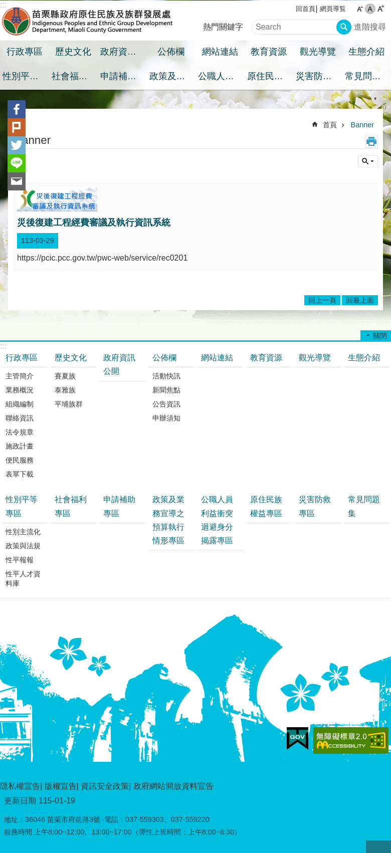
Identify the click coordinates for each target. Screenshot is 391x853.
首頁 (330, 125)
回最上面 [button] (378, 846)
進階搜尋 (370, 27)
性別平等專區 (26, 76)
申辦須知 (166, 418)
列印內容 (371, 141)
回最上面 (360, 300)
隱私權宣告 (20, 786)
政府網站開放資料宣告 (173, 786)
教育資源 (269, 52)
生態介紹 (366, 52)
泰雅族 (65, 390)
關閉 (380, 336)
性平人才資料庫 (23, 578)
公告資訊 (166, 404)
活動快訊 (166, 376)
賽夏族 (65, 376)
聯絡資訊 (20, 418)
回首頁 (305, 9)
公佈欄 (170, 52)
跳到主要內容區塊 (5, 5)
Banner (362, 125)
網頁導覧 (333, 9)
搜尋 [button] (343, 27)
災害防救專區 (319, 76)
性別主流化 (23, 532)
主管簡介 (20, 376)
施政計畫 (20, 446)
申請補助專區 (123, 76)
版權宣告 (61, 786)
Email (17, 181)
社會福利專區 (75, 76)
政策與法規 (23, 546)
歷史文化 (73, 52)
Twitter (17, 145)
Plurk (17, 127)
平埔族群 (69, 404)
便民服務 (20, 460)
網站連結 (220, 52)
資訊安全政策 (105, 786)
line (17, 163)
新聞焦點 (166, 390)
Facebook (17, 109)
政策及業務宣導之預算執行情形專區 (172, 76)
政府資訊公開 (123, 52)
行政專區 (25, 52)
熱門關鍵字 (223, 27)
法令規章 (20, 432)
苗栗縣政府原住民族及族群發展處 (87, 21)
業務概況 (20, 390)
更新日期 (20, 800)
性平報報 (20, 560)
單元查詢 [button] (368, 161)
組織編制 (20, 404)
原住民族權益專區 (270, 76)
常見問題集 (367, 76)
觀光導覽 (318, 52)
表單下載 (20, 474)
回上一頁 (322, 300)
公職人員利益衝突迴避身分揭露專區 (221, 76)
